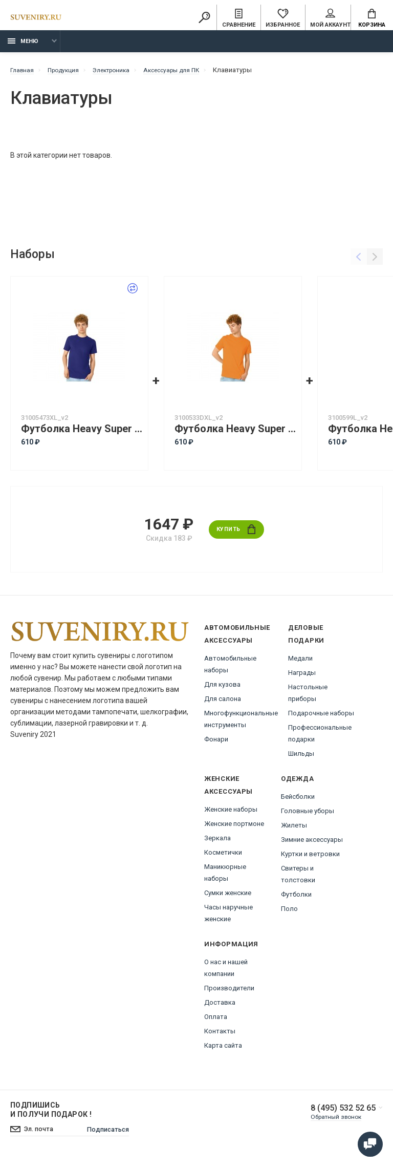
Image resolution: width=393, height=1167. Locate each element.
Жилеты (294, 829)
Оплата (215, 1020)
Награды (302, 676)
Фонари (216, 743)
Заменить (117, 293)
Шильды (301, 757)
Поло (289, 912)
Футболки (296, 898)
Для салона (222, 702)
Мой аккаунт (330, 18)
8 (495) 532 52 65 (339, 1112)
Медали (300, 662)
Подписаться (114, 1134)
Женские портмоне (234, 827)
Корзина (371, 18)
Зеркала (217, 841)
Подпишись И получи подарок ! (51, 1113)
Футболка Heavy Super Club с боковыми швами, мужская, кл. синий (82, 432)
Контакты (219, 1034)
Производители (229, 991)
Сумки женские (227, 896)
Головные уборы (307, 814)
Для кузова (222, 688)
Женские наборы (230, 813)
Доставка (219, 1006)
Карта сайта (223, 1049)
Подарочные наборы (321, 716)
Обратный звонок (332, 1121)
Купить (236, 533)
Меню (23, 44)
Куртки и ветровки (310, 857)
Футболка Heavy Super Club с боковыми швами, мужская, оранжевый (235, 432)
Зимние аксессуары (312, 843)
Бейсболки (298, 800)
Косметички (223, 856)
